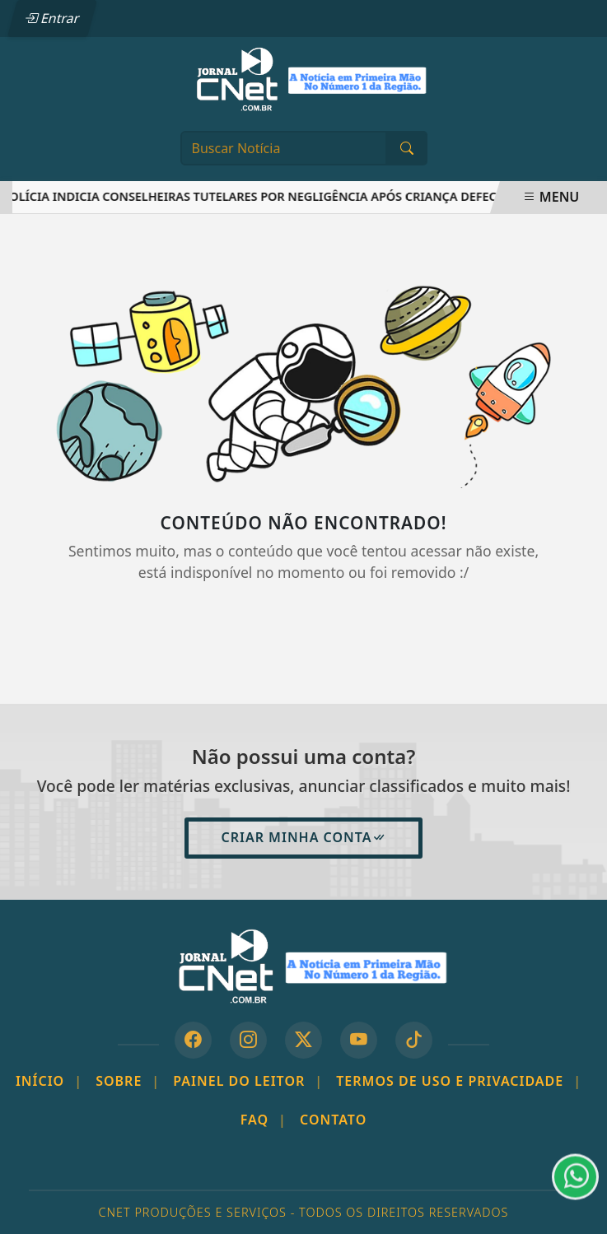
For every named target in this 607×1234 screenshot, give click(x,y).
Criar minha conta (303, 837)
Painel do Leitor (248, 1081)
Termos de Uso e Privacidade (458, 1081)
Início (49, 1081)
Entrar (52, 18)
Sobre (128, 1081)
